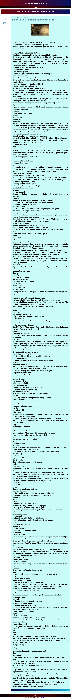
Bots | (41, 697)
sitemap (44, 697)
